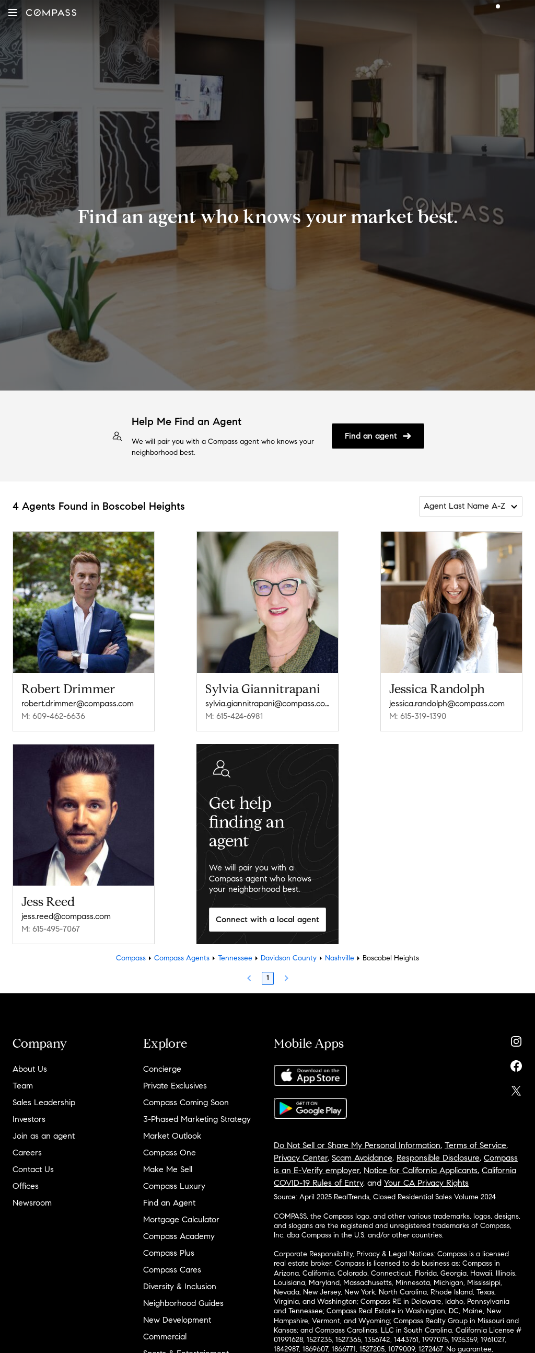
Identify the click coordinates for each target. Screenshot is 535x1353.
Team (23, 1086)
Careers (27, 1152)
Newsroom (32, 1203)
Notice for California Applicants (421, 1170)
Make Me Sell (167, 1169)
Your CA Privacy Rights (426, 1183)
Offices (26, 1186)
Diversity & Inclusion (179, 1286)
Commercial (165, 1336)
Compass (131, 958)
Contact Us (33, 1169)
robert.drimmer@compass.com (77, 703)
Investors (29, 1119)
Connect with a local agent (267, 919)
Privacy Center (301, 1158)
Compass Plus (168, 1253)
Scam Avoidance (362, 1158)
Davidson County (289, 958)
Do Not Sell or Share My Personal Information (357, 1145)
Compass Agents (182, 958)
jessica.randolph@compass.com (447, 703)
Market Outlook (172, 1136)
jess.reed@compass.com (66, 916)
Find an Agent (169, 1203)
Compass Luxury (174, 1186)
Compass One (169, 1152)
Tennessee (235, 958)
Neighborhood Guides (183, 1303)
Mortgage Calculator (181, 1219)
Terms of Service (475, 1145)
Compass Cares (172, 1270)
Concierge (162, 1069)
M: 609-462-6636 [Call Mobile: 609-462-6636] (53, 716)
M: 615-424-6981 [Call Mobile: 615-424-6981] (234, 716)
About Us (30, 1069)
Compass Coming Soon (186, 1102)
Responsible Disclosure (438, 1158)
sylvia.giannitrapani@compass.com (267, 703)
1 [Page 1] (267, 977)
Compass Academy (179, 1236)
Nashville (339, 958)
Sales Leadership (44, 1102)
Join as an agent (44, 1136)
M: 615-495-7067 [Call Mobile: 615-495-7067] (50, 929)
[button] (12, 12)
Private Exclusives (175, 1086)
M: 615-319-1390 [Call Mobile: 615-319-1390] (417, 716)
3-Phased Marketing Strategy (197, 1119)
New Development (177, 1320)
